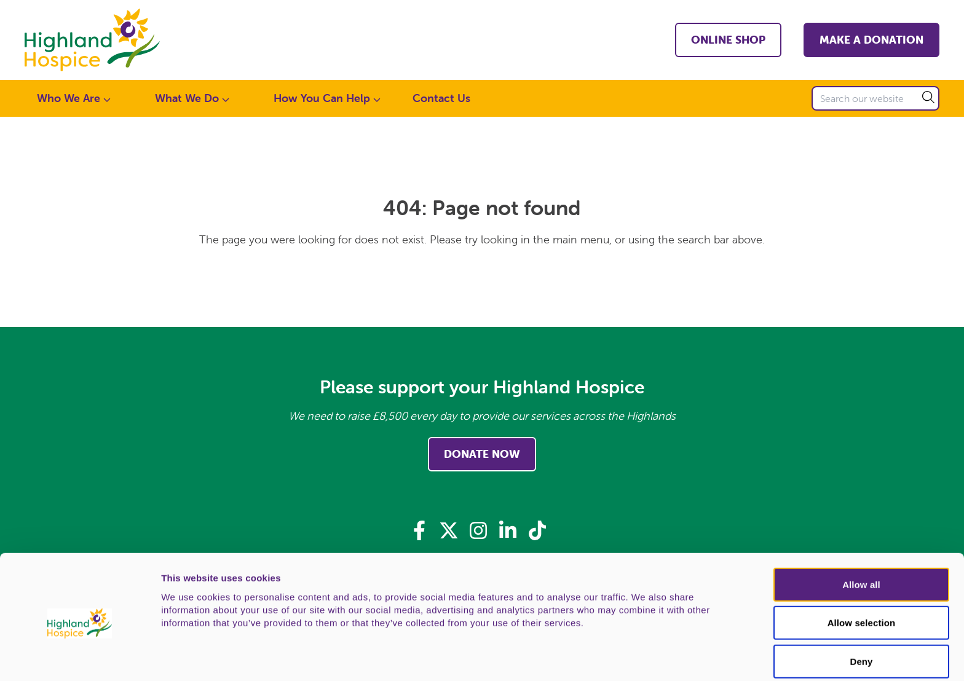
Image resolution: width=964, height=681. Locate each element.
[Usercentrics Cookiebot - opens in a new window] (79, 657)
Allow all (861, 534)
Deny (861, 611)
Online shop (728, 40)
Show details (645, 657)
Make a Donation (871, 40)
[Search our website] (875, 98)
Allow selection (862, 573)
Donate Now (482, 454)
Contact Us (441, 98)
